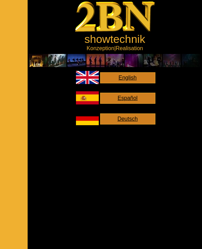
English (127, 78)
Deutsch (127, 119)
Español (128, 98)
